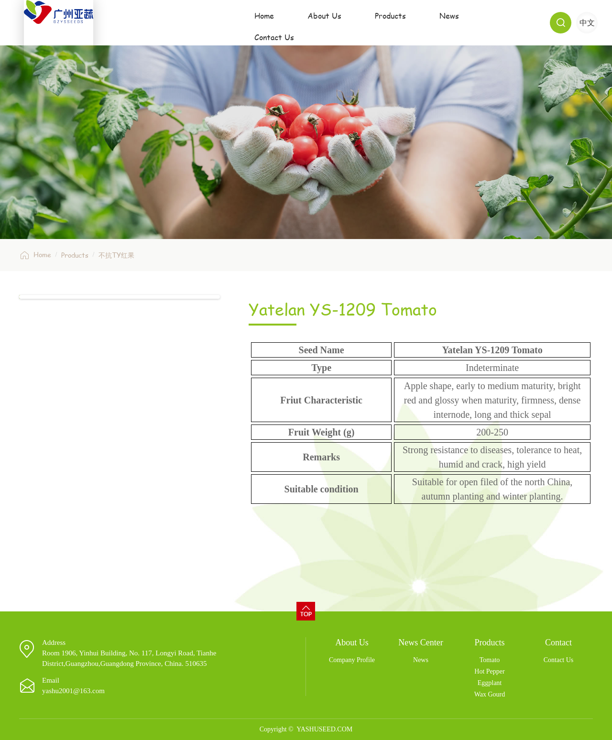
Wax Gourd (489, 694)
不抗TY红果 (116, 255)
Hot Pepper (489, 671)
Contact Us (495, 22)
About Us (315, 22)
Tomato (490, 660)
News (435, 22)
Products (379, 22)
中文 (587, 23)
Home (257, 22)
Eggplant (490, 682)
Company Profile (352, 660)
